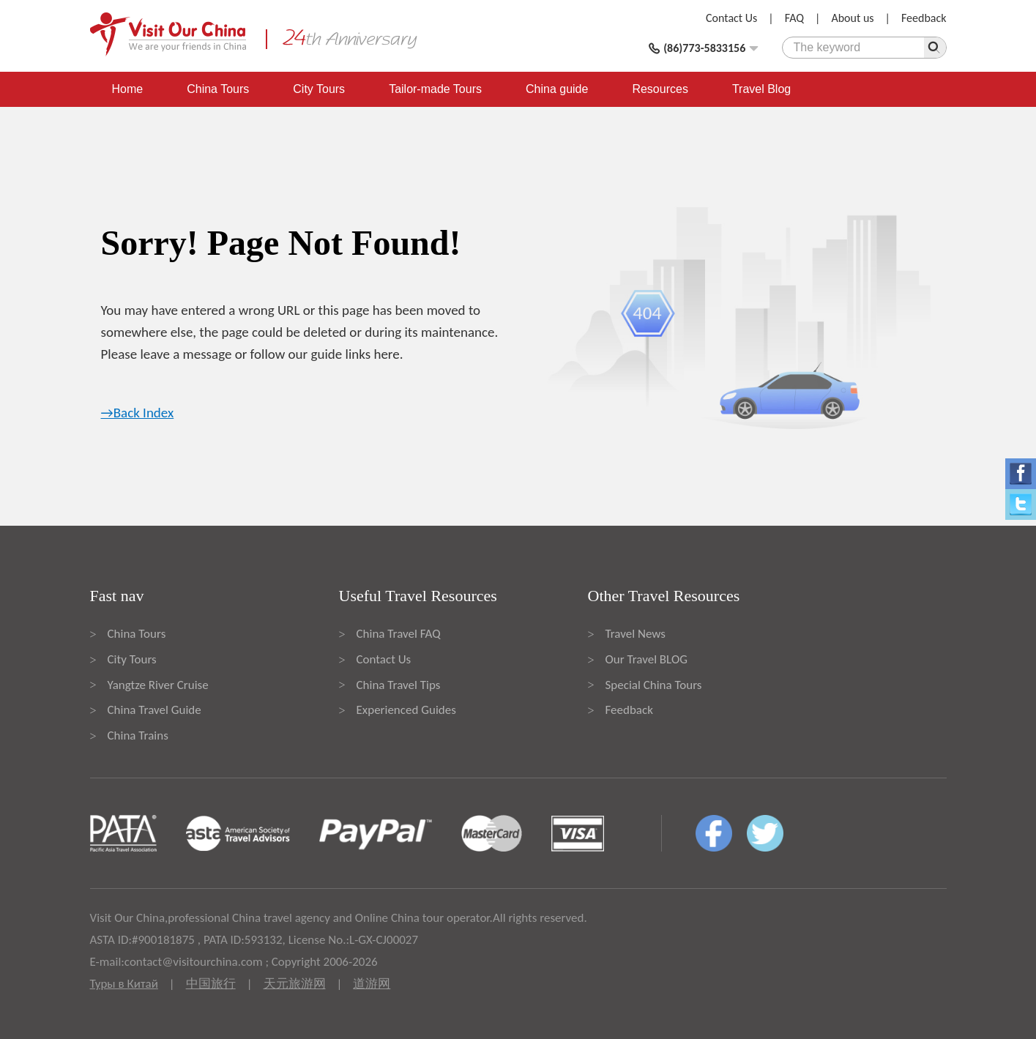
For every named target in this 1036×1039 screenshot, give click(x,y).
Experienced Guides (406, 710)
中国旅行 (211, 983)
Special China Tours (653, 685)
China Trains (138, 735)
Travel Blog (761, 89)
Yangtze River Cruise (158, 685)
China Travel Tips (399, 685)
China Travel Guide (154, 710)
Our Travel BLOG (646, 659)
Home (128, 89)
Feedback (924, 18)
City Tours (319, 89)
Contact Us (731, 18)
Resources (659, 89)
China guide (557, 89)
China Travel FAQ (399, 633)
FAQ (794, 18)
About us (852, 18)
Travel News (635, 633)
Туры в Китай (124, 983)
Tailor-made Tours (435, 89)
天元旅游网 (295, 983)
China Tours (218, 89)
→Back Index (137, 412)
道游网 (371, 983)
